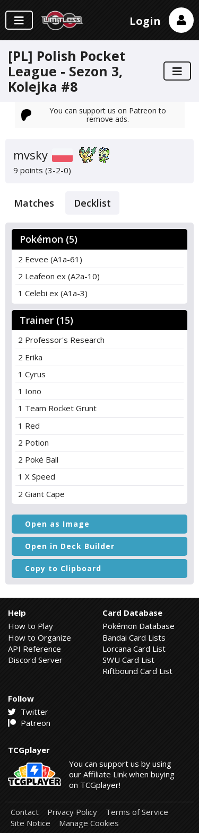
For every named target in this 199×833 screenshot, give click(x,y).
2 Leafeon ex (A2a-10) (59, 276)
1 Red (29, 425)
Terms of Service (137, 812)
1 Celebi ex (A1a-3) (53, 293)
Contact (25, 812)
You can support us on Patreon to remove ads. (94, 114)
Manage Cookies (89, 823)
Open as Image (57, 524)
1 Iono (29, 391)
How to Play (30, 626)
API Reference (34, 648)
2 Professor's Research (61, 339)
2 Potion (33, 442)
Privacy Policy (72, 812)
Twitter (28, 711)
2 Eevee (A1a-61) (50, 259)
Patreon (29, 722)
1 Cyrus (32, 374)
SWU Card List (128, 659)
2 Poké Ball (38, 459)
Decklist (92, 203)
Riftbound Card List (137, 671)
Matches (34, 203)
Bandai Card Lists (134, 637)
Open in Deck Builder (70, 546)
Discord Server (35, 659)
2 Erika (30, 357)
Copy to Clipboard (63, 568)
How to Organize (39, 637)
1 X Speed (36, 476)
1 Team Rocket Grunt (57, 408)
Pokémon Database (138, 626)
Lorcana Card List (134, 648)
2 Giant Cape (41, 494)
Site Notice (30, 823)
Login (145, 21)
